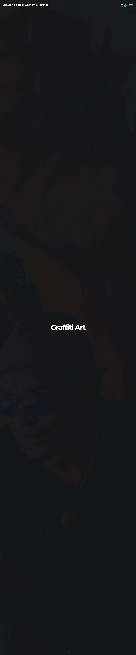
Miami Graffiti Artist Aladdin (25, 5)
